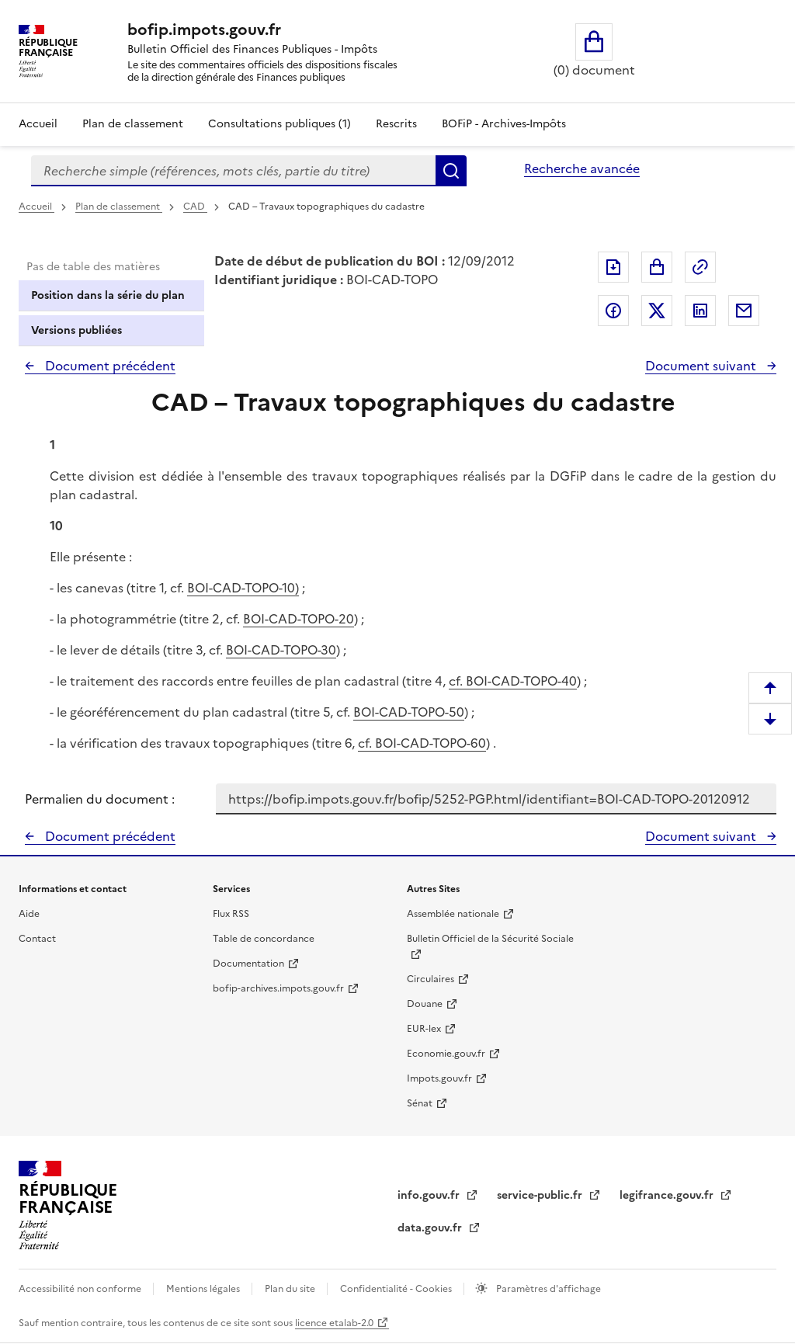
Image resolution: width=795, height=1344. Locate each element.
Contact (37, 939)
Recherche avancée (582, 168)
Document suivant (702, 365)
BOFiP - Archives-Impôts (504, 124)
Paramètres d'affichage (547, 1289)
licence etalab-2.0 (334, 1323)
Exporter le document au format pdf (613, 267)
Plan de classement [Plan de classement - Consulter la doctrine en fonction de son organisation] (132, 124)
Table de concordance (263, 939)
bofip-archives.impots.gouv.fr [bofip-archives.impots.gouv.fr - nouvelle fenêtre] (278, 988)
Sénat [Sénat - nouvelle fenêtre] (419, 1103)
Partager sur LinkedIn (700, 310)
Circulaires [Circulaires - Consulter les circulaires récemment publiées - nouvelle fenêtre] (430, 979)
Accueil (38, 124)
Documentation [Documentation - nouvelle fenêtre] (248, 964)
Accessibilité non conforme (81, 1289)
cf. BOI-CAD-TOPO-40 (513, 681)
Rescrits (396, 124)
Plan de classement (118, 207)
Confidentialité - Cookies (397, 1289)
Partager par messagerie (743, 310)
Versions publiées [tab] (76, 330)
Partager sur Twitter (656, 310)
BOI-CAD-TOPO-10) (243, 587)
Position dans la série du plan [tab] (108, 295)
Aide (29, 914)
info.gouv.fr (430, 1195)
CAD (195, 207)
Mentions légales (204, 1289)
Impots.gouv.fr (439, 1078)
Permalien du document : (100, 799)
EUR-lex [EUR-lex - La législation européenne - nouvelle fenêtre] (424, 1029)
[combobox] (233, 170)
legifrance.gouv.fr (668, 1195)
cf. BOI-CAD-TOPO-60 (422, 743)
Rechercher (451, 170)
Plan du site (291, 1289)
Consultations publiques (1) (279, 124)
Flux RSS (231, 914)
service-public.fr (541, 1195)
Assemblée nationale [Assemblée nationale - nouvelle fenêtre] (453, 914)
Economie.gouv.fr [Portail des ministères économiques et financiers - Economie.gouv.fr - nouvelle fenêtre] (446, 1054)
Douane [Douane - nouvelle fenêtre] (425, 1004)
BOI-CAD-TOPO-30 (281, 650)
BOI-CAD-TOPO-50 (408, 712)
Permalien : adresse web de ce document (700, 267)
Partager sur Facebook (613, 310)
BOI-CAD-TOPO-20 (298, 618)
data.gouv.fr (431, 1228)
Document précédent (108, 365)
